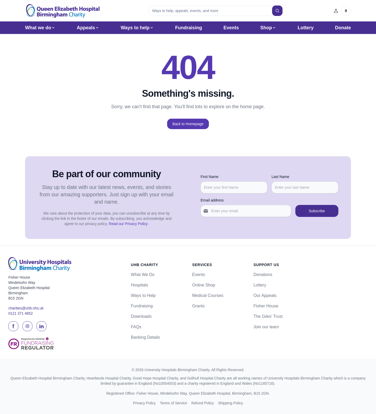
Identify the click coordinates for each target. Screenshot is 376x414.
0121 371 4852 (20, 313)
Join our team (266, 327)
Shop (268, 27)
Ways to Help (143, 295)
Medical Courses (207, 295)
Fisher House (266, 306)
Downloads (141, 316)
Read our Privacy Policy (128, 224)
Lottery (306, 27)
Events (231, 27)
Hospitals (139, 285)
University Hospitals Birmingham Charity (176, 370)
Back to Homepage (187, 124)
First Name (209, 177)
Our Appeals (265, 295)
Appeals (88, 27)
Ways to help (137, 27)
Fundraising (188, 27)
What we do (40, 27)
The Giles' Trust (268, 316)
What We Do (142, 274)
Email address (212, 200)
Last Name (280, 177)
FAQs (136, 327)
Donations (263, 274)
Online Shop (203, 285)
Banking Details (145, 337)
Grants (198, 306)
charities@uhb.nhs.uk (26, 308)
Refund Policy (202, 403)
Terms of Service (173, 403)
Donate (343, 27)
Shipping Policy (230, 403)
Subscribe (317, 211)
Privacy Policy (144, 403)
